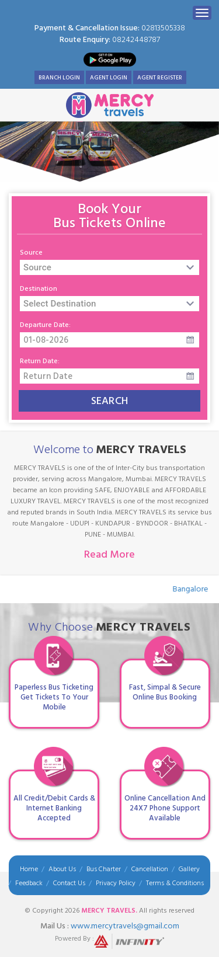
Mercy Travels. (109, 910)
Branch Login (59, 77)
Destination (38, 289)
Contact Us (69, 883)
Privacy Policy (115, 883)
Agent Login (108, 77)
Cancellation (149, 869)
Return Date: (40, 361)
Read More (109, 554)
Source (31, 253)
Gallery (189, 869)
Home (29, 869)
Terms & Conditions (175, 883)
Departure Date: (45, 325)
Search (109, 400)
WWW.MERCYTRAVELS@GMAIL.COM (125, 925)
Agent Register (159, 77)
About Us (62, 869)
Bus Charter (103, 869)
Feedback (29, 883)
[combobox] (109, 267)
